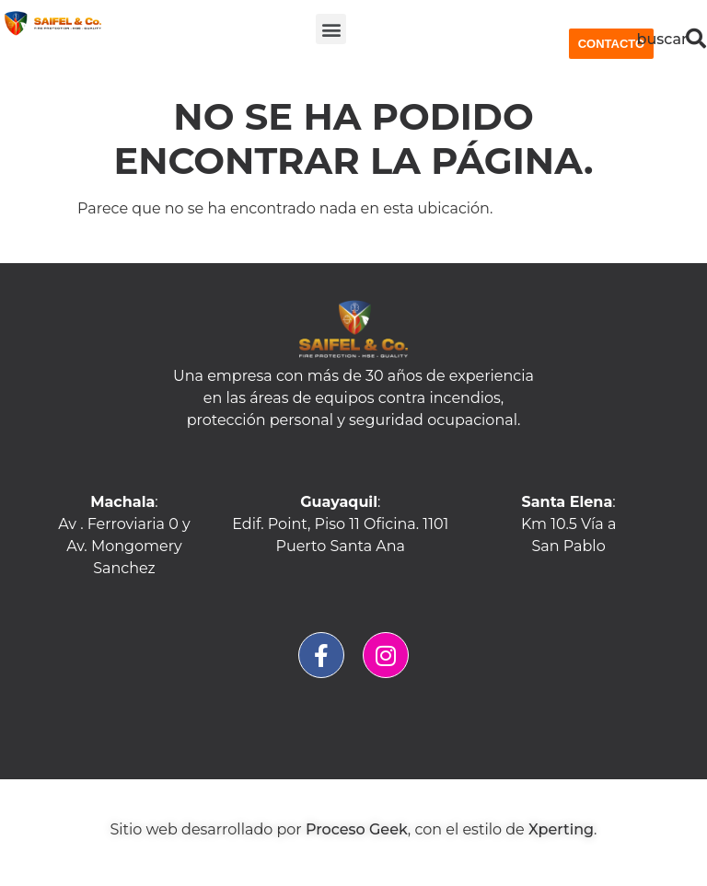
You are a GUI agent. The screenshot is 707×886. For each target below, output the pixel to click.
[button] (331, 29)
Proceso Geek (357, 829)
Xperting (561, 829)
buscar (662, 39)
